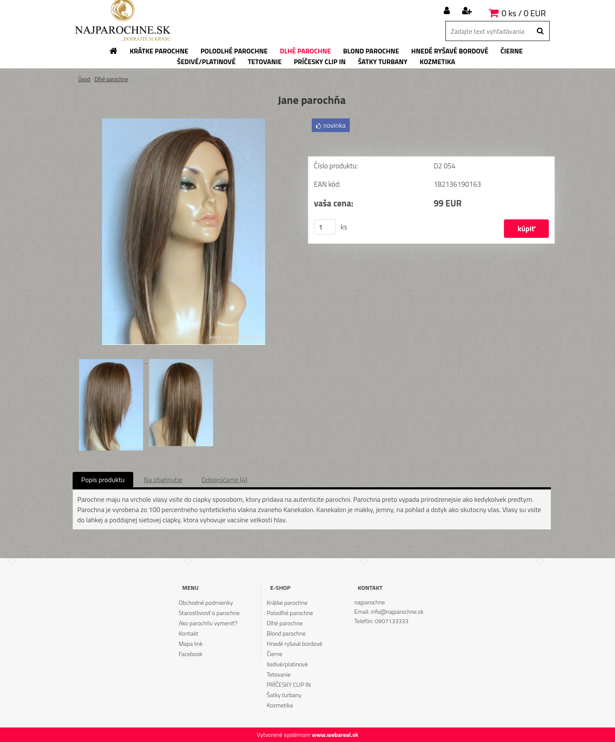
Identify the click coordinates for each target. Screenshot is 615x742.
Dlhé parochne (111, 79)
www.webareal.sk (335, 734)
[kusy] (325, 227)
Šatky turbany (284, 694)
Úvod (84, 79)
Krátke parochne (287, 602)
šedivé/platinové (287, 664)
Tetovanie (279, 674)
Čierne (275, 653)
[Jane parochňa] (183, 122)
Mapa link (190, 643)
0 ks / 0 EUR (524, 13)
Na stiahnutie (163, 479)
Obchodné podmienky (206, 602)
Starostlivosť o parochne (209, 612)
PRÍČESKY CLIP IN (289, 684)
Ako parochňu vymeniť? (208, 622)
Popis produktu (103, 479)
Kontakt (188, 633)
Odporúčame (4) (224, 479)
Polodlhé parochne (290, 612)
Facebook (190, 653)
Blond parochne (286, 633)
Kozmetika (280, 705)
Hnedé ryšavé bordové (294, 643)
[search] (540, 31)
